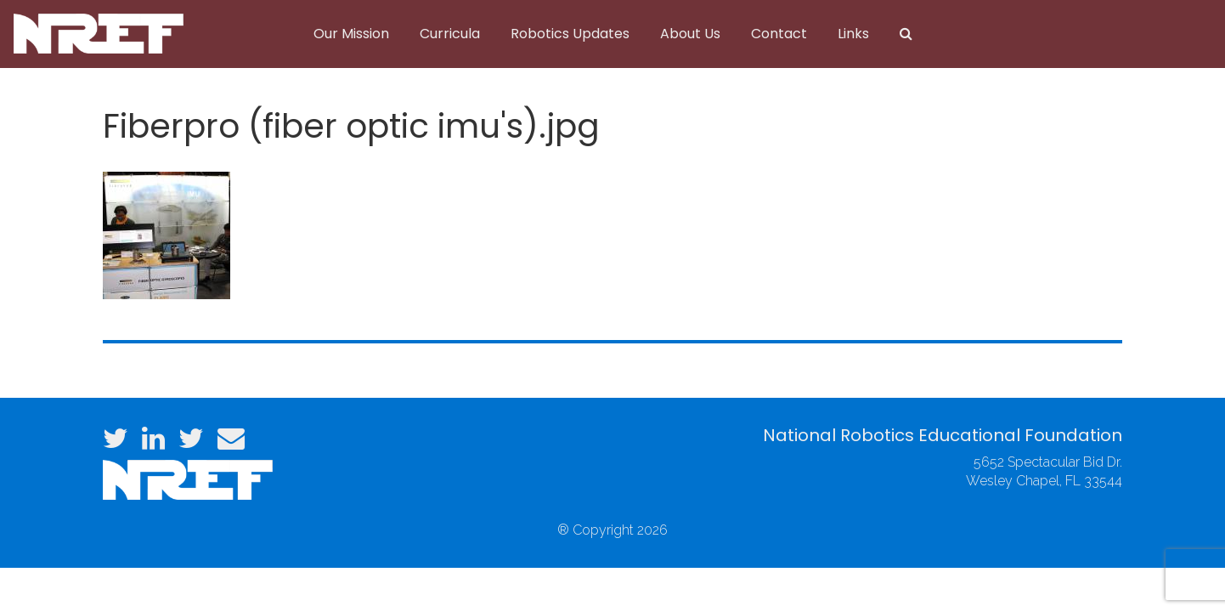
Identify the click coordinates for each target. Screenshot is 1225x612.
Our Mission (351, 33)
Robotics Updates (570, 33)
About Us (690, 33)
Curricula (450, 33)
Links (853, 33)
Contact (779, 33)
